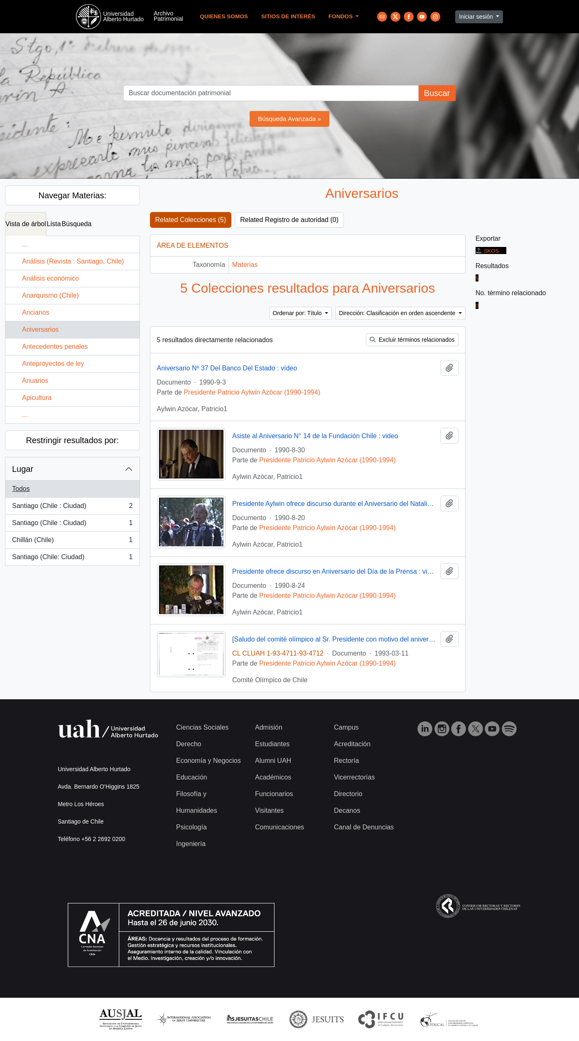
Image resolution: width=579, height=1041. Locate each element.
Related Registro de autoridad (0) (289, 219)
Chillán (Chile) (72, 541)
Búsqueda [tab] (76, 223)
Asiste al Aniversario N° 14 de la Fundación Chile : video (315, 435)
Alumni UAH (273, 760)
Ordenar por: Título (298, 313)
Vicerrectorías (354, 777)
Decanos (347, 810)
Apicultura (37, 397)
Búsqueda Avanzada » (289, 118)
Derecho (188, 743)
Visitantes (269, 810)
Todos (21, 488)
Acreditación (352, 743)
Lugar (22, 469)
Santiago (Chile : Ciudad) (72, 507)
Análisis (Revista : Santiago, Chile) (73, 261)
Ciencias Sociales (202, 727)
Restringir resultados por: (72, 440)
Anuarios (35, 380)
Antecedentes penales (55, 346)
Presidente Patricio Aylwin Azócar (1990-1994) (252, 392)
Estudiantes (272, 743)
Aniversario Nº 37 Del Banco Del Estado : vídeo (227, 368)
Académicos (273, 777)
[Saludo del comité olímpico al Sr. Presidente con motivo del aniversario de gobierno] (334, 639)
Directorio (348, 793)
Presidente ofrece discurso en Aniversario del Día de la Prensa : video (334, 571)
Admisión (268, 727)
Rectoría (346, 760)
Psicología (191, 827)
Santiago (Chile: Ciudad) (72, 558)
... (24, 244)
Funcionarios (274, 793)
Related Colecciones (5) (190, 219)
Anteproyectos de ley (53, 363)
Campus (346, 727)
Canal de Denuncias (364, 827)
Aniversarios (40, 329)
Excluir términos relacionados (412, 339)
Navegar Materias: (72, 195)
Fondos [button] (341, 16)
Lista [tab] (54, 223)
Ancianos (35, 312)
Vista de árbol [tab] (25, 223)
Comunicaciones (279, 827)
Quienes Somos (224, 16)
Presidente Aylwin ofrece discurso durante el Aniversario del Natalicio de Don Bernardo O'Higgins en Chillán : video (334, 503)
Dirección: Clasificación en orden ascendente (398, 313)
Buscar (437, 93)
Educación (191, 777)
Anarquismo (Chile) (50, 295)
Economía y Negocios (208, 760)
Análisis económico (50, 278)
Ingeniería (191, 843)
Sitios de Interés (288, 16)
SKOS (487, 251)
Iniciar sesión (477, 16)
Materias (245, 264)
